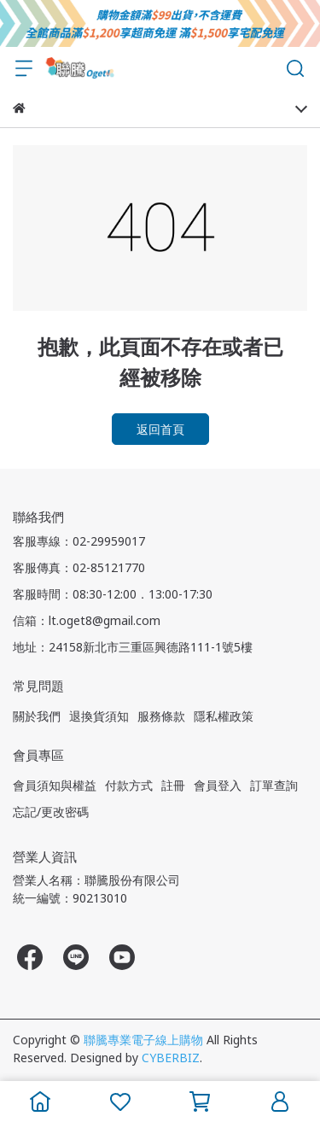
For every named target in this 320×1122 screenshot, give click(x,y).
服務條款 (161, 716)
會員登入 (217, 785)
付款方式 (129, 785)
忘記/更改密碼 (51, 812)
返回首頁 (160, 429)
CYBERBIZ (171, 1057)
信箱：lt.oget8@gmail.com (86, 620)
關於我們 (37, 716)
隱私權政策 (223, 716)
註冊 (173, 785)
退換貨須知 (99, 716)
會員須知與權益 (54, 785)
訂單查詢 (274, 785)
